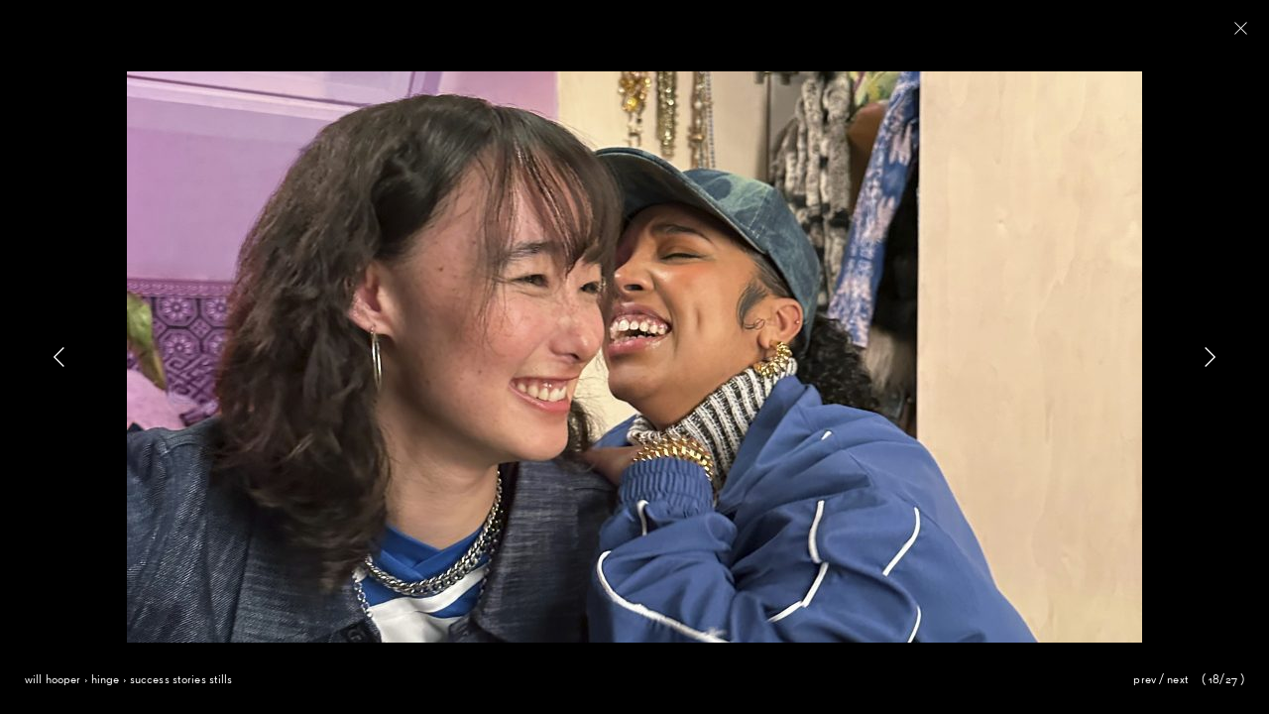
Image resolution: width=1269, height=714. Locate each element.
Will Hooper (52, 680)
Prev (1144, 680)
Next (1178, 680)
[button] (1209, 357)
